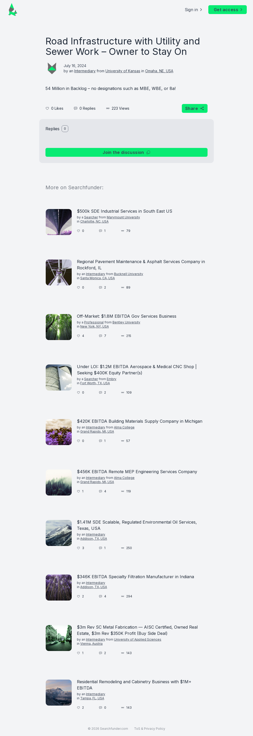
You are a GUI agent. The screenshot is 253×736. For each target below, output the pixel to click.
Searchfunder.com (114, 729)
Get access (228, 9)
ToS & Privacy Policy (149, 729)
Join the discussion (126, 152)
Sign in (194, 9)
